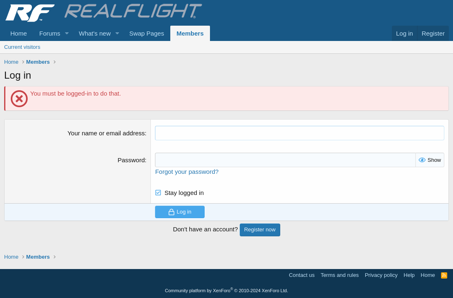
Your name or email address (106, 133)
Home (18, 33)
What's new (95, 33)
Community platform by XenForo (226, 290)
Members (190, 33)
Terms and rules (340, 275)
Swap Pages (146, 33)
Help (409, 275)
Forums (49, 33)
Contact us (302, 275)
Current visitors (22, 47)
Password (131, 159)
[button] (67, 33)
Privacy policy (381, 275)
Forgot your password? (186, 171)
